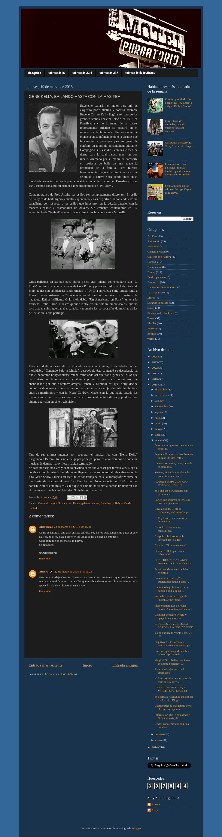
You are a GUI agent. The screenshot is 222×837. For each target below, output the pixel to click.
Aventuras (153, 246)
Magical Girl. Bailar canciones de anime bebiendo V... (172, 662)
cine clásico (73, 503)
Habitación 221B (82, 73)
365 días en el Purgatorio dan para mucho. (171, 492)
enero (158, 740)
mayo (158, 428)
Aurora (43, 571)
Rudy (155, 810)
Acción (152, 236)
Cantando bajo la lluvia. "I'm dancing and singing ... (171, 589)
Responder (45, 558)
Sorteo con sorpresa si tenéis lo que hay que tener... (173, 501)
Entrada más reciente (46, 665)
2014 (155, 747)
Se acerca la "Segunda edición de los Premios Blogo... (174, 698)
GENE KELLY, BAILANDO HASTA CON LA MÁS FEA (173, 561)
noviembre (161, 395)
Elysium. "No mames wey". (171, 545)
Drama (151, 272)
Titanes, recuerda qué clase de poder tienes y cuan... (172, 474)
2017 (155, 373)
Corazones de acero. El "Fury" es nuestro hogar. (179, 144)
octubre (160, 400)
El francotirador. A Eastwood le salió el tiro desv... (173, 680)
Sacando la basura (158, 302)
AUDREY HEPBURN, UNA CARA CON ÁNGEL (171, 483)
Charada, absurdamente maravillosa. (168, 528)
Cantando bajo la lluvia (51, 503)
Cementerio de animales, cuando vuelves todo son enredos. (175, 126)
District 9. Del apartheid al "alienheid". (170, 552)
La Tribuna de (156, 292)
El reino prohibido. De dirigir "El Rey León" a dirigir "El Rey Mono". (178, 103)
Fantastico (153, 282)
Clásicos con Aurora (159, 256)
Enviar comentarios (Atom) (61, 674)
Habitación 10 (56, 73)
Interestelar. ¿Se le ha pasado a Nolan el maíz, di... (172, 716)
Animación (154, 241)
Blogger (136, 828)
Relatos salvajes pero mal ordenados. (169, 671)
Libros (151, 297)
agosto (159, 412)
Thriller (152, 323)
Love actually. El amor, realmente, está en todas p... (172, 510)
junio (158, 423)
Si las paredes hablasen (161, 313)
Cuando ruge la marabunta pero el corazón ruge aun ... (173, 707)
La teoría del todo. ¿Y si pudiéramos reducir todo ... (172, 580)
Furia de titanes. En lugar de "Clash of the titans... (171, 598)
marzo (159, 440)
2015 (155, 384)
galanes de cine (90, 503)
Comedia (153, 261)
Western (152, 328)
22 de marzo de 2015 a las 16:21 (73, 571)
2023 (155, 362)
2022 (155, 367)
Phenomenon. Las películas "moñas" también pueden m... (173, 607)
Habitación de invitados (140, 73)
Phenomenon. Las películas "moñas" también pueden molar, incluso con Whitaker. (178, 169)
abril (158, 434)
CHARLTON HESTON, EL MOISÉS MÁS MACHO (171, 689)
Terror (151, 318)
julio (158, 417)
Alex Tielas (46, 526)
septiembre (162, 406)
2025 (155, 356)
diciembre (161, 389)
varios (151, 338)
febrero (159, 734)
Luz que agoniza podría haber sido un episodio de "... (172, 652)
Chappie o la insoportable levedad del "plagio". (169, 538)
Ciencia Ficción (157, 251)
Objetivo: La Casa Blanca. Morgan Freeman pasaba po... (173, 643)
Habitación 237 (108, 73)
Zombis (152, 333)
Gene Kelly (106, 503)
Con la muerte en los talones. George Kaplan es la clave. (178, 189)
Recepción (34, 73)
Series (151, 307)
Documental (155, 267)
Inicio (87, 665)
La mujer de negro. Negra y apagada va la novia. (170, 616)
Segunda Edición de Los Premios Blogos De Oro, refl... (174, 456)
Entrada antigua (125, 665)
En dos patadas (156, 277)
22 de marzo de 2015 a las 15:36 (72, 526)
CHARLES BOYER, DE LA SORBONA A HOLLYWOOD (174, 625)
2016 (155, 379)
